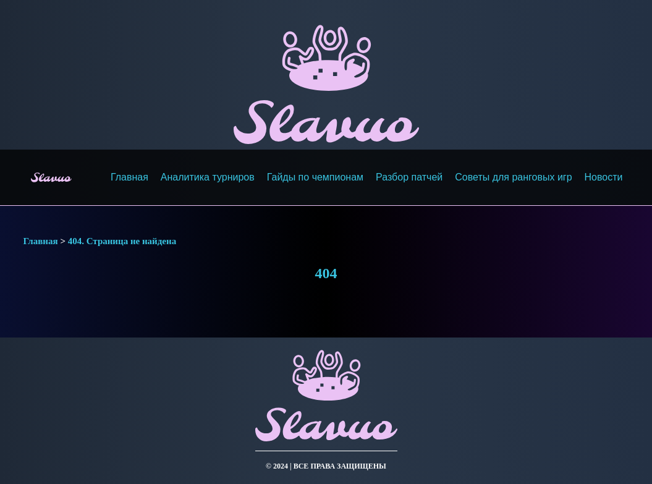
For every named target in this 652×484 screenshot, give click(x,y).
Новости (604, 177)
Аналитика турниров (208, 177)
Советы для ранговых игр (513, 177)
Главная (129, 177)
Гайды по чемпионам (315, 177)
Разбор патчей (409, 177)
